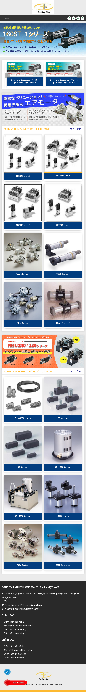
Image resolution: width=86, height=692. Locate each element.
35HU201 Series (23, 516)
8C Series (23, 467)
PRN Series (23, 323)
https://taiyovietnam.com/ (26, 609)
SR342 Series (23, 225)
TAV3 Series (62, 274)
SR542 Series (23, 176)
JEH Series (63, 516)
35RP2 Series (63, 565)
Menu (7, 18)
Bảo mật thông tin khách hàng (17, 625)
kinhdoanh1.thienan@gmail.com (26, 605)
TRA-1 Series (63, 323)
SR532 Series (63, 176)
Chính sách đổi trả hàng (14, 629)
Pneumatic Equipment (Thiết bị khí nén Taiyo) (27, 129)
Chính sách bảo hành (13, 622)
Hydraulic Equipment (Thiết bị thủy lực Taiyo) (28, 371)
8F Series (63, 418)
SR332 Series (63, 225)
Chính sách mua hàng (13, 633)
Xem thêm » (75, 129)
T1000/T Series (23, 418)
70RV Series (23, 565)
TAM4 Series (23, 274)
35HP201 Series (63, 467)
